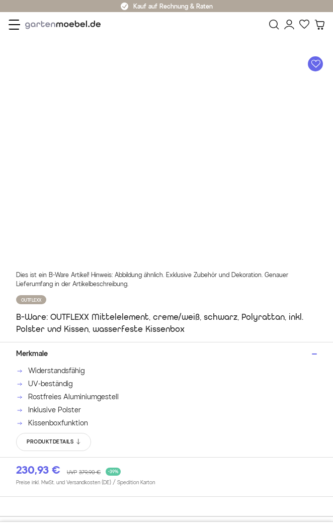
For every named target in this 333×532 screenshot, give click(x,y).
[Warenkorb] (319, 25)
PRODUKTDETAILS (54, 442)
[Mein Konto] (289, 25)
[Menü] (14, 25)
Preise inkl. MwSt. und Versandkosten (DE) (85, 483)
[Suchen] (274, 25)
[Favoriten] (304, 25)
